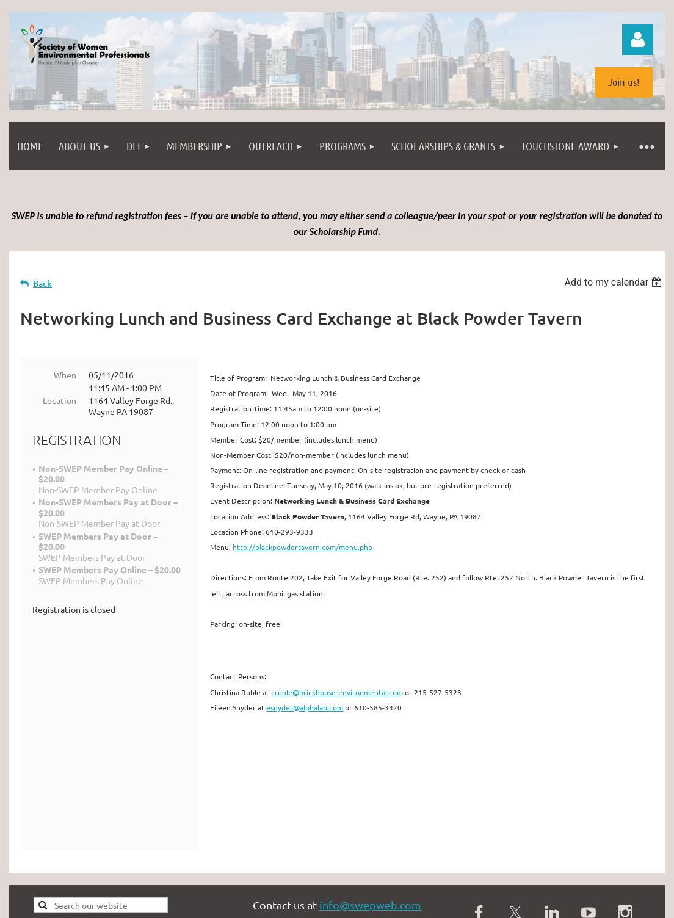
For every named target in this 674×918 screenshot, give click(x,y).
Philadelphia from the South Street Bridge (156, 863)
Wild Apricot (519, 902)
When (65, 374)
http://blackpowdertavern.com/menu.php (302, 547)
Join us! (624, 82)
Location (59, 400)
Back (42, 283)
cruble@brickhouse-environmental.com (337, 692)
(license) (423, 863)
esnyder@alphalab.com (304, 707)
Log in (637, 39)
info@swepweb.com (370, 823)
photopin (387, 863)
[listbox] (614, 282)
